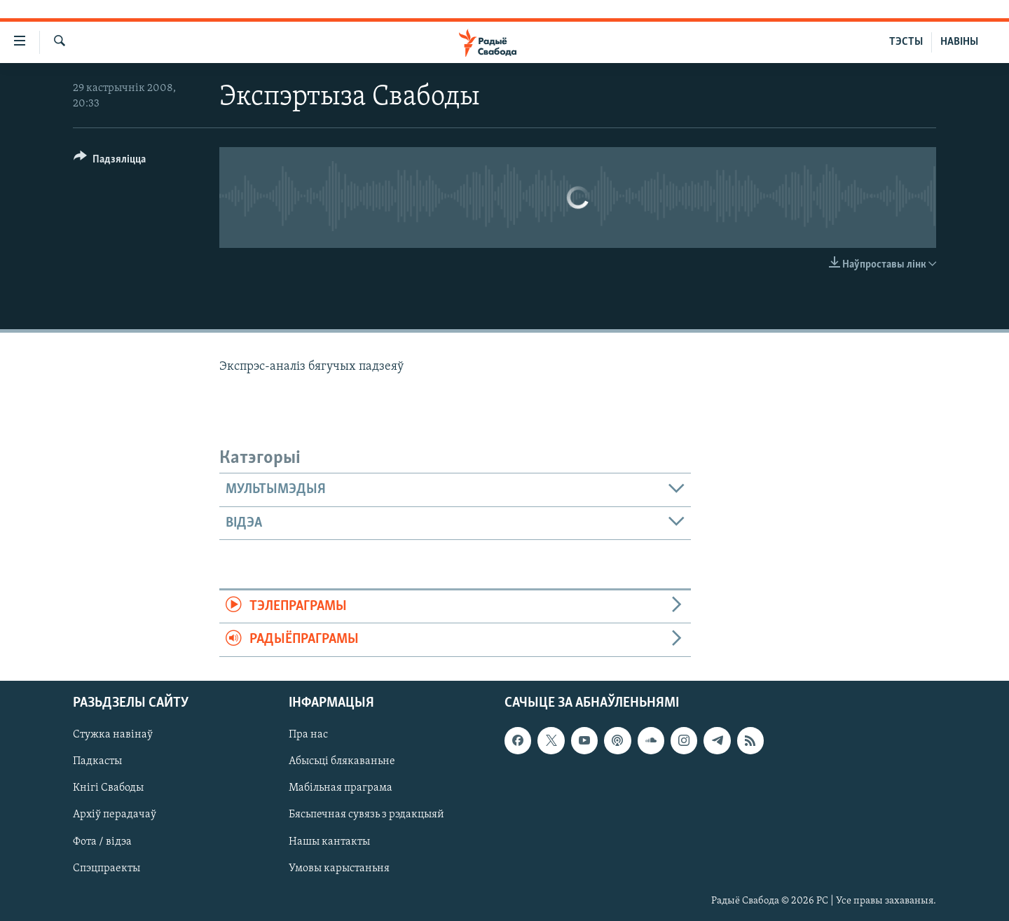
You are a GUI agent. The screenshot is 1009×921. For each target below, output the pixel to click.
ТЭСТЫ (906, 42)
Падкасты (97, 761)
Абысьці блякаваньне (342, 761)
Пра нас (308, 734)
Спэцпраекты (106, 867)
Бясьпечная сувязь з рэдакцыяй (366, 814)
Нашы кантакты (329, 841)
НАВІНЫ (959, 42)
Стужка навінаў (113, 734)
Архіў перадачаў (114, 814)
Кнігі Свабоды (108, 788)
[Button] (110, 161)
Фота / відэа (102, 841)
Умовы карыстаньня (339, 867)
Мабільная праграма (340, 788)
